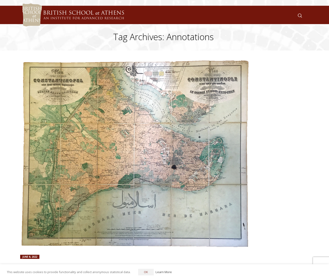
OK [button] (146, 272)
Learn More (164, 272)
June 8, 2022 (29, 256)
